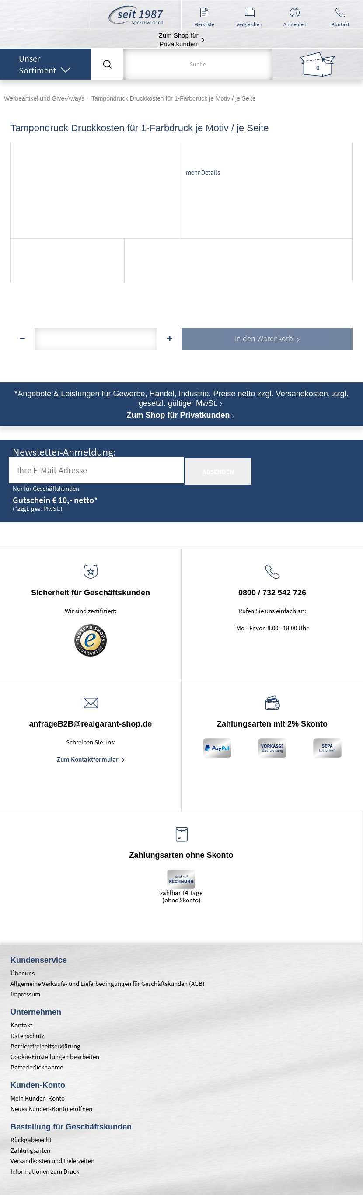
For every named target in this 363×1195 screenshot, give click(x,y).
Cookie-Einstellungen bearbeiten (54, 1056)
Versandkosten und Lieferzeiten (52, 1161)
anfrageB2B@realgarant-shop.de (90, 724)
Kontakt (21, 1025)
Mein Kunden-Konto (37, 1098)
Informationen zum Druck (44, 1171)
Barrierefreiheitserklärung (45, 1046)
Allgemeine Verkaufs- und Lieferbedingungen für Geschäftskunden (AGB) (107, 983)
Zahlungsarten (30, 1150)
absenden (218, 472)
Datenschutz (27, 1035)
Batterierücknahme (36, 1067)
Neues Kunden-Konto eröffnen (51, 1108)
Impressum (25, 994)
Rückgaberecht (31, 1140)
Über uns (22, 973)
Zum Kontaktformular (88, 759)
